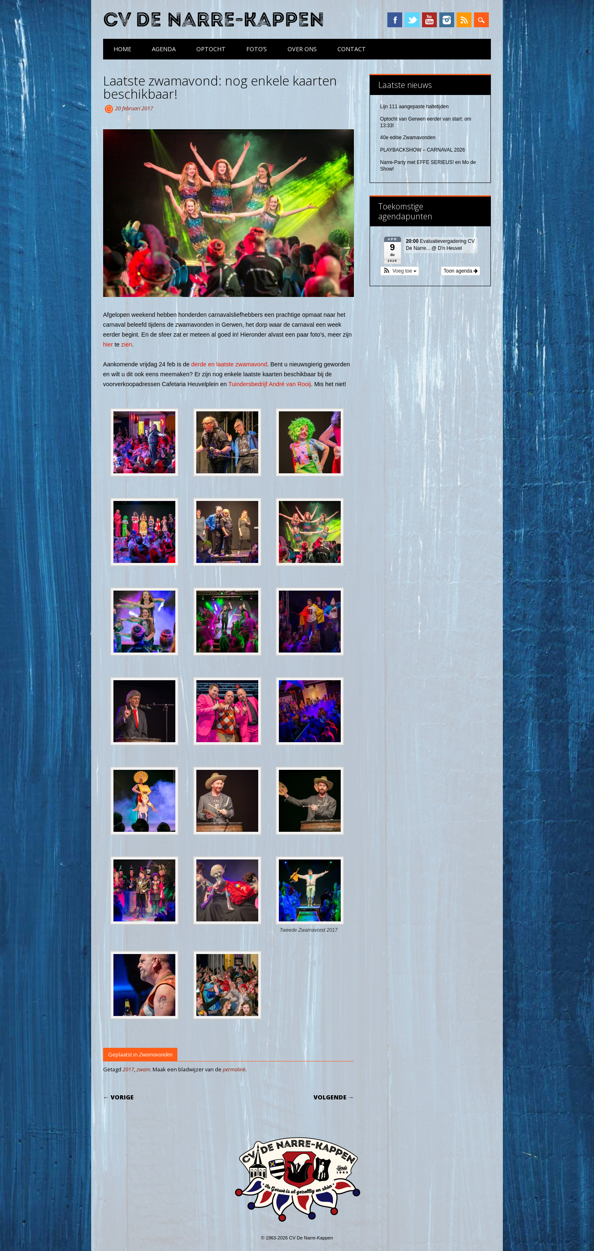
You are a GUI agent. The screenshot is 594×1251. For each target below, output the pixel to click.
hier (108, 344)
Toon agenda (460, 271)
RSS (464, 19)
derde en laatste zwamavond (229, 364)
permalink (234, 1069)
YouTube (429, 19)
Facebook (394, 19)
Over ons (302, 49)
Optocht (211, 49)
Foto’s (256, 49)
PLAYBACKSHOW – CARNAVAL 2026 (422, 150)
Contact (351, 49)
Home (122, 49)
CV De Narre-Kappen (213, 20)
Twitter (412, 19)
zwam (143, 1069)
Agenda (164, 49)
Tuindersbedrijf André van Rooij (270, 384)
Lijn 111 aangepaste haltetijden (414, 106)
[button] (400, 271)
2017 (128, 1069)
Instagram (446, 19)
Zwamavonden (155, 1054)
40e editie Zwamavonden (408, 137)
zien (126, 344)
